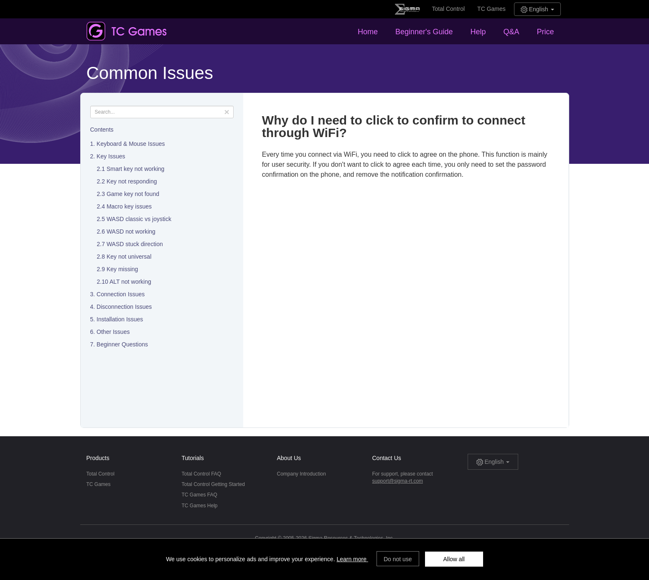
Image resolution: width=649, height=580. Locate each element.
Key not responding (132, 181)
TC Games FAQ (199, 495)
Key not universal (129, 256)
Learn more (352, 559)
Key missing (122, 269)
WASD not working (131, 231)
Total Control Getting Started (213, 484)
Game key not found (133, 194)
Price (545, 32)
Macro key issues (129, 206)
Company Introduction (301, 474)
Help (478, 32)
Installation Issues (120, 319)
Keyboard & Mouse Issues (131, 143)
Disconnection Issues (124, 306)
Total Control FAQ (201, 474)
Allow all (454, 559)
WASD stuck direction (135, 244)
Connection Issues (121, 294)
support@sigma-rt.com (397, 481)
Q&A (511, 32)
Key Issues (111, 156)
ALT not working (130, 281)
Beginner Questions (122, 344)
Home (368, 32)
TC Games (491, 8)
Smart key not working (136, 168)
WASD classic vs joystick (139, 219)
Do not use (398, 559)
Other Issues (113, 331)
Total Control (448, 8)
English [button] (537, 9)
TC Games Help (200, 506)
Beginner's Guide (424, 32)
